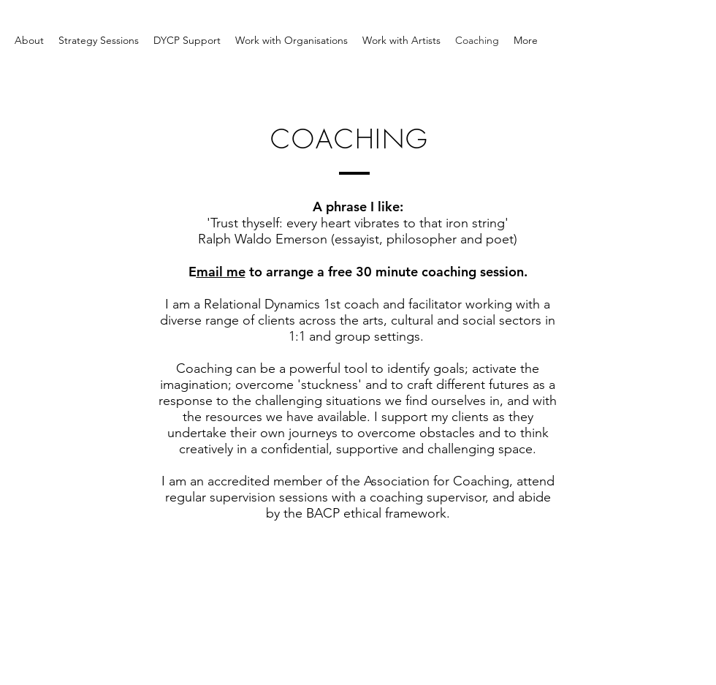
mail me (221, 271)
